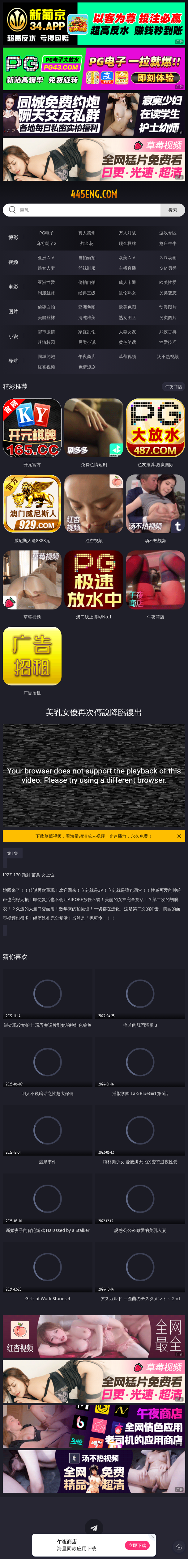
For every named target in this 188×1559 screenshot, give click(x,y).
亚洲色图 (87, 307)
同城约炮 (46, 356)
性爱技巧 (168, 342)
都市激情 (46, 332)
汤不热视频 (168, 356)
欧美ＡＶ (127, 257)
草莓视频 (127, 356)
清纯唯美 (87, 317)
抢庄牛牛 (168, 243)
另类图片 (168, 317)
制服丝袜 (46, 293)
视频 (13, 262)
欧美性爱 (168, 282)
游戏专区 (168, 233)
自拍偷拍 (87, 257)
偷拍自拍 (87, 282)
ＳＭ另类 (168, 268)
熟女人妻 (46, 268)
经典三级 (87, 293)
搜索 (173, 210)
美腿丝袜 (46, 317)
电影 (13, 286)
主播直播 (127, 268)
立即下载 (137, 1545)
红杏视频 (46, 367)
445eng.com (93, 194)
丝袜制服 (87, 268)
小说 (13, 336)
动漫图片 (168, 307)
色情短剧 (87, 367)
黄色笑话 (127, 342)
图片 (13, 311)
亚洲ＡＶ (46, 257)
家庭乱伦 (87, 332)
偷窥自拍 (46, 307)
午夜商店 (87, 356)
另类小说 (87, 342)
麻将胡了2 (46, 243)
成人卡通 (127, 282)
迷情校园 (46, 342)
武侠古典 (168, 332)
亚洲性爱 (46, 282)
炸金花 (86, 243)
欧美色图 (127, 307)
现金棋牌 (127, 243)
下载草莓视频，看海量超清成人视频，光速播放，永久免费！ (109, 836)
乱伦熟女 (127, 293)
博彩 (13, 237)
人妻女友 (127, 332)
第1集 (12, 853)
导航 (13, 360)
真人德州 (87, 233)
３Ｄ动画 (168, 257)
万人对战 (127, 233)
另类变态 (168, 293)
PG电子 (46, 233)
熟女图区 (127, 317)
